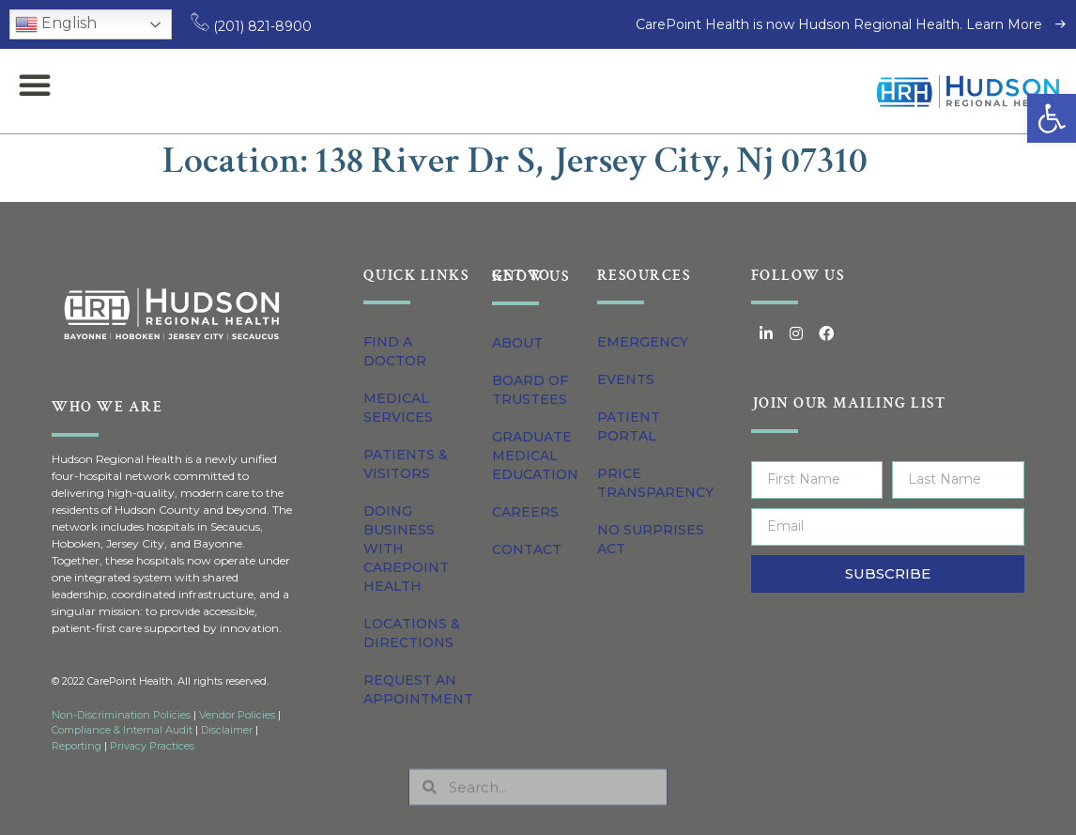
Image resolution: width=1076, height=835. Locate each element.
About (517, 342)
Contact (526, 549)
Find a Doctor (394, 351)
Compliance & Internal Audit (122, 729)
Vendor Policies (237, 714)
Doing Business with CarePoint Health (406, 549)
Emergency (642, 341)
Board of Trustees (530, 390)
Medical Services (398, 407)
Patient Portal (628, 426)
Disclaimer (227, 729)
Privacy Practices (152, 745)
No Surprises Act (650, 539)
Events (625, 379)
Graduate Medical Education (535, 455)
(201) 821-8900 (251, 26)
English (56, 24)
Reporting (76, 745)
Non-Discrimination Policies (121, 714)
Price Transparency (655, 483)
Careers (525, 511)
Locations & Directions (411, 633)
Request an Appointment (418, 689)
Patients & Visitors (405, 464)
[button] (1051, 118)
